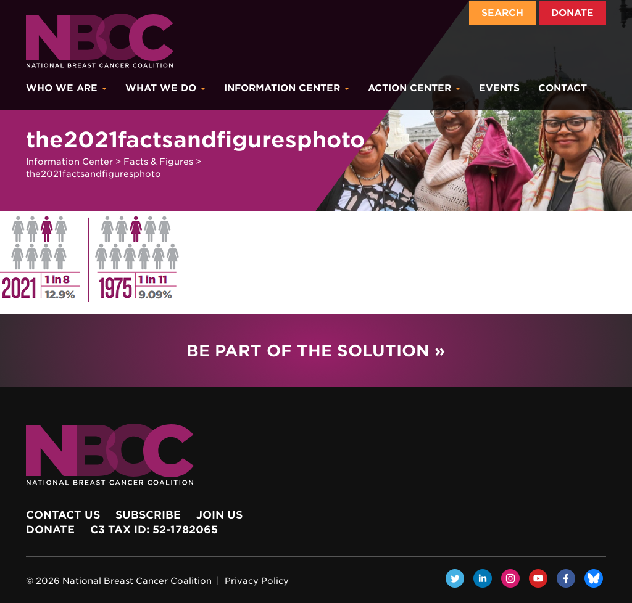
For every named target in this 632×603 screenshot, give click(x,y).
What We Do (165, 88)
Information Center (286, 88)
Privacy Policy (257, 581)
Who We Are (66, 88)
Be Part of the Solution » (315, 350)
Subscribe (148, 515)
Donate (572, 12)
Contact (562, 88)
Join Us (219, 515)
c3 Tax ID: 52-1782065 (154, 529)
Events (499, 88)
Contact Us (63, 515)
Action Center (414, 88)
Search (502, 12)
